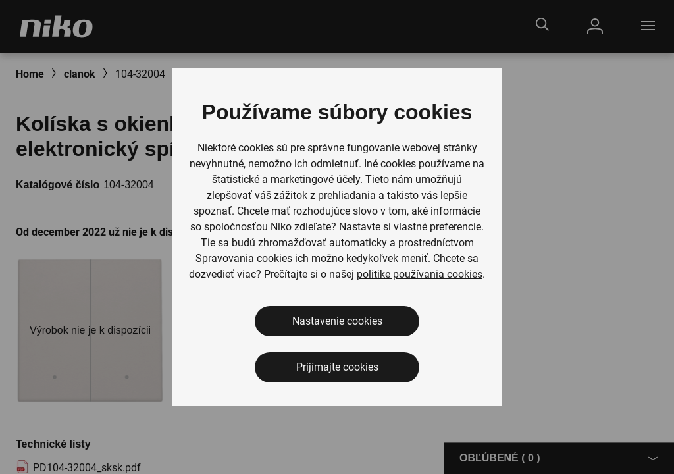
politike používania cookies (419, 274)
